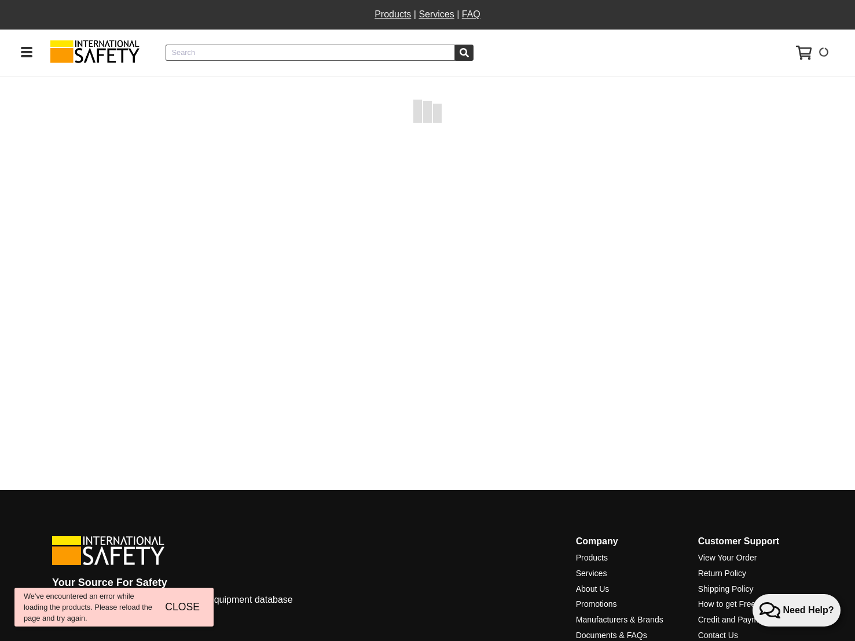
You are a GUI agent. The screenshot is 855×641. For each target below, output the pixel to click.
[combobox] (310, 53)
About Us (593, 589)
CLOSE (182, 607)
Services (436, 14)
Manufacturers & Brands (619, 619)
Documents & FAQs (611, 635)
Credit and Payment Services (750, 619)
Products (393, 14)
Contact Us (718, 635)
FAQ (471, 14)
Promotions (596, 604)
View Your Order (727, 557)
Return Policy (722, 573)
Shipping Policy (726, 589)
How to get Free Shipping (744, 604)
